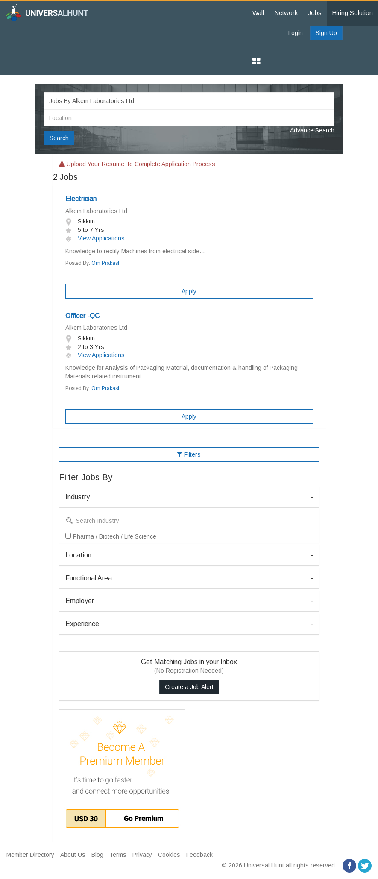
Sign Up (326, 32)
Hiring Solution (352, 12)
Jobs (315, 12)
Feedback (199, 854)
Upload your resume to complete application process (137, 164)
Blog (97, 854)
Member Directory (30, 854)
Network (286, 12)
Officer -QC (82, 315)
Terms (117, 854)
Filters (189, 454)
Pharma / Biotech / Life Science (110, 536)
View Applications (95, 238)
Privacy (142, 854)
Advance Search (312, 130)
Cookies (169, 854)
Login (295, 32)
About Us (72, 854)
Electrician (81, 198)
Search (59, 138)
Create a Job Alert (189, 686)
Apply (189, 291)
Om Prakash (106, 263)
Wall (258, 12)
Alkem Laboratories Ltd (96, 211)
